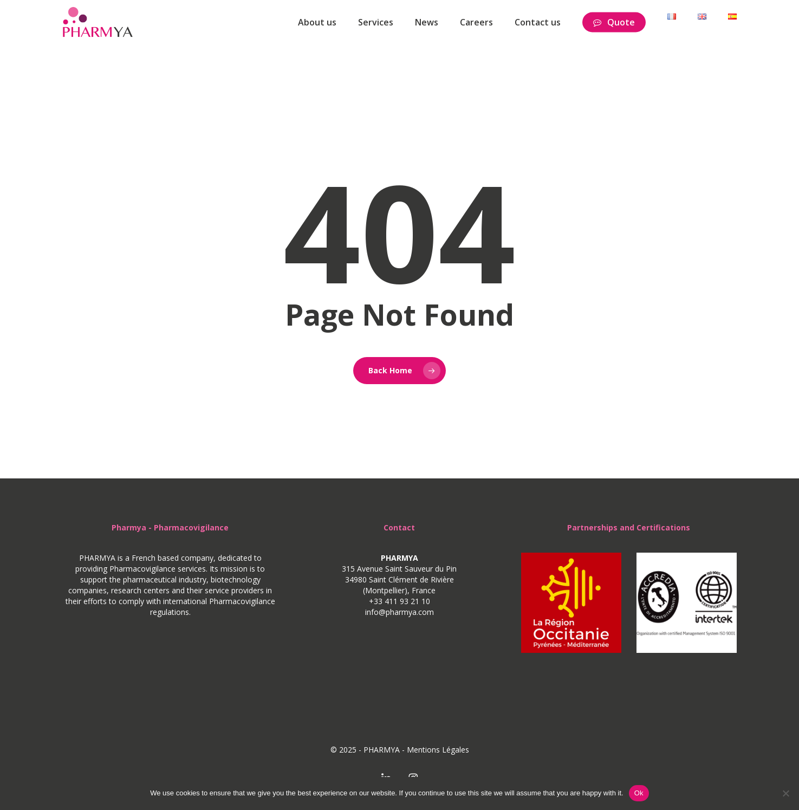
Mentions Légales (438, 749)
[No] (785, 793)
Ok (639, 793)
